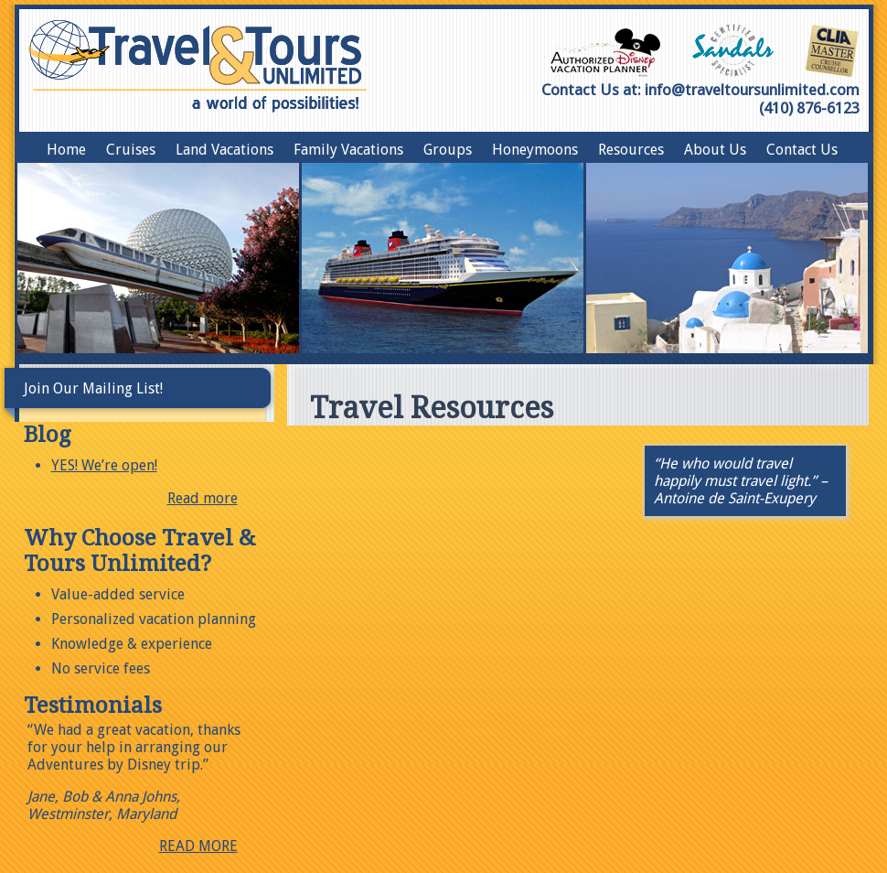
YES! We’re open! (104, 465)
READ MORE (198, 846)
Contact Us (802, 149)
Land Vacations (224, 149)
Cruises (130, 149)
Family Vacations (348, 149)
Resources (631, 149)
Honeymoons (535, 149)
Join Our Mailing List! (93, 388)
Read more (202, 498)
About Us (715, 149)
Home (66, 149)
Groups (447, 149)
